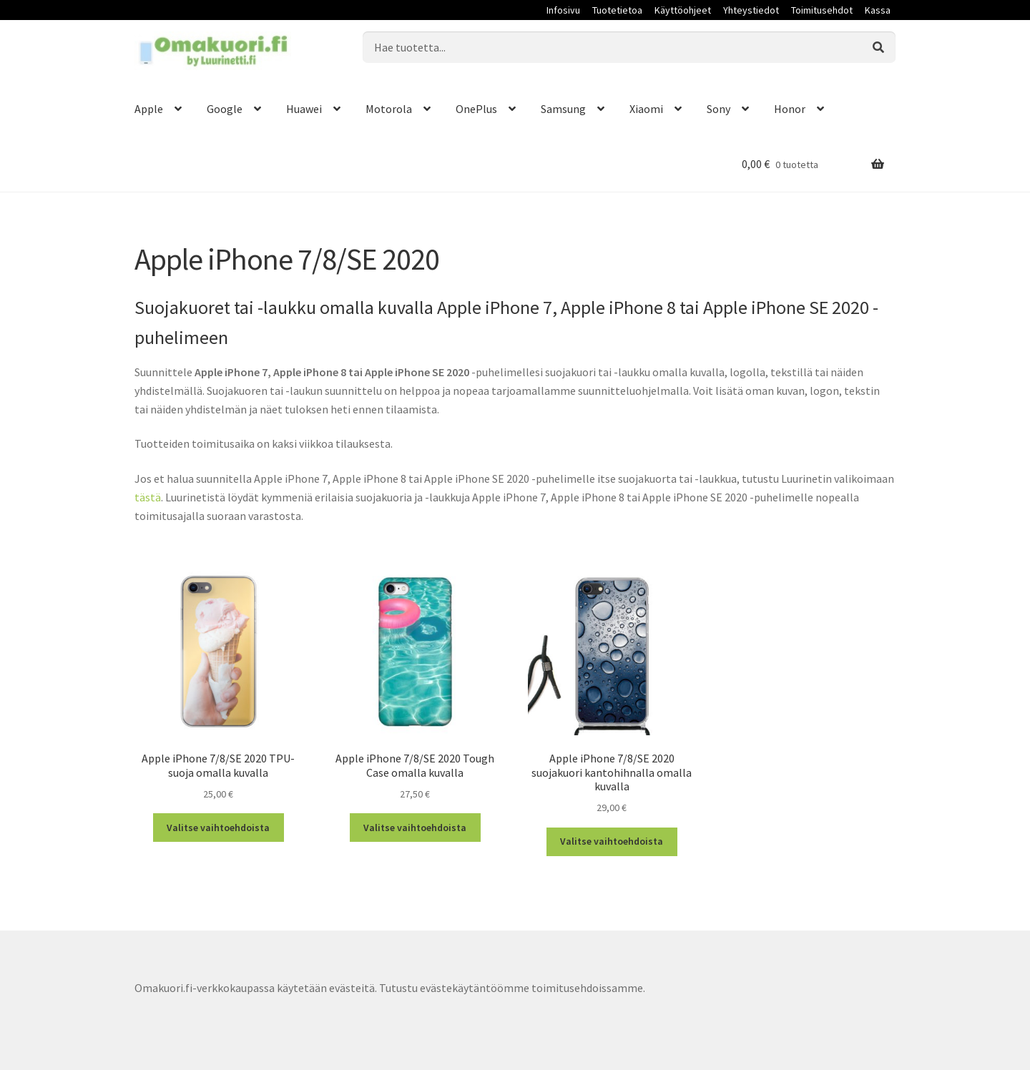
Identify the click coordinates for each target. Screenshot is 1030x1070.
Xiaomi (646, 109)
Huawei (304, 109)
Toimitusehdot (822, 10)
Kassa (878, 10)
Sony (718, 109)
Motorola (389, 109)
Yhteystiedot (751, 10)
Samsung (563, 109)
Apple (148, 109)
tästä (147, 497)
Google (224, 109)
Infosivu (563, 10)
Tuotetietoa (617, 10)
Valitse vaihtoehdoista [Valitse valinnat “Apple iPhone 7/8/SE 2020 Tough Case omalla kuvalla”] (414, 827)
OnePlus (476, 109)
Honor (789, 109)
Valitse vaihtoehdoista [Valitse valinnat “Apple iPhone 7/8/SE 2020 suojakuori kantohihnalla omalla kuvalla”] (611, 841)
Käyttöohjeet (682, 10)
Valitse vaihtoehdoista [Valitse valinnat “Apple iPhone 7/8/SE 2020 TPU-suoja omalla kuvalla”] (218, 827)
